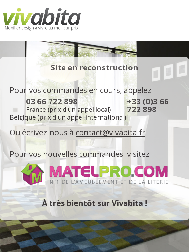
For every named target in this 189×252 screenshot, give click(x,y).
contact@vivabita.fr (110, 132)
